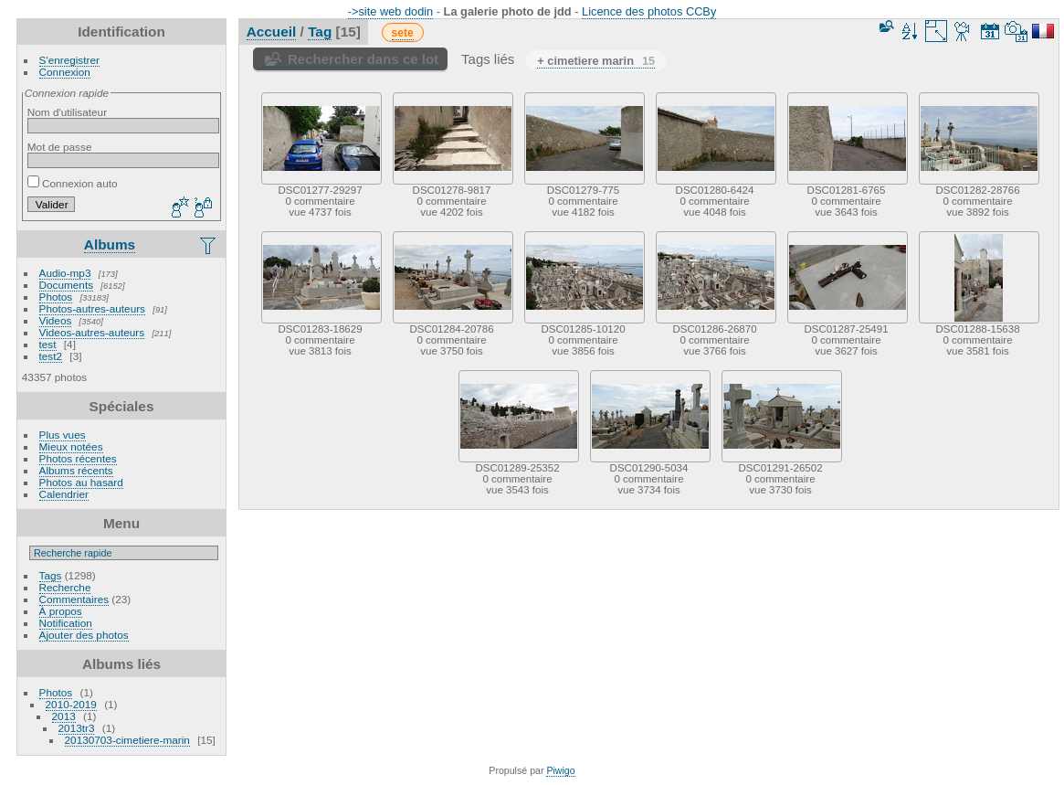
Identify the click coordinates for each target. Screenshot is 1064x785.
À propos (60, 611)
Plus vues (62, 434)
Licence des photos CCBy (649, 11)
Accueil (272, 31)
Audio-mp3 (65, 273)
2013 (64, 716)
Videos (55, 320)
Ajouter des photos (84, 635)
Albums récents (76, 470)
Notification (65, 623)
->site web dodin (391, 11)
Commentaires (74, 599)
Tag (320, 31)
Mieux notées (71, 446)
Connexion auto (72, 183)
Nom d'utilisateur (67, 112)
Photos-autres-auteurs (92, 308)
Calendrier (64, 494)
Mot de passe (59, 147)
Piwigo (560, 770)
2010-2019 (71, 704)
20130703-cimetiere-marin (127, 740)
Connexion (64, 72)
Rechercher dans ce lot (363, 59)
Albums (109, 244)
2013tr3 (76, 728)
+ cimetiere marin (596, 61)
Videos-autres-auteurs (92, 332)
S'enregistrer (69, 60)
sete (403, 33)
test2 (51, 356)
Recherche (65, 587)
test (48, 344)
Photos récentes (78, 458)
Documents (66, 285)
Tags (50, 575)
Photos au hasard (81, 482)
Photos (56, 296)
